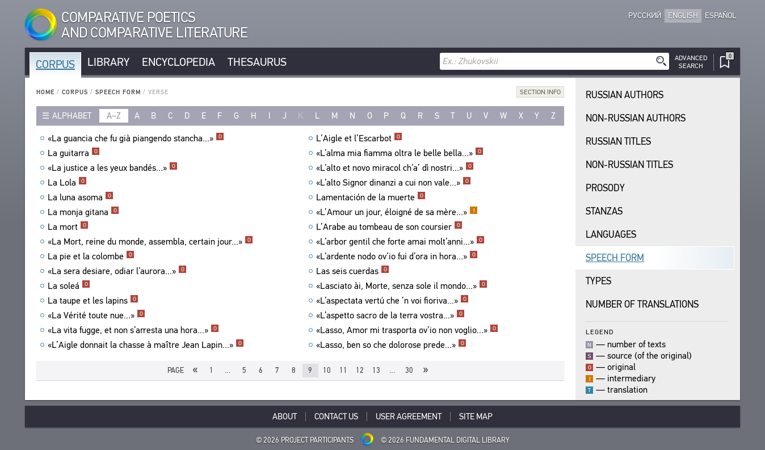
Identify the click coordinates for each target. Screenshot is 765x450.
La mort (68, 227)
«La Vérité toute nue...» (96, 315)
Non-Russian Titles (629, 165)
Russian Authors (624, 95)
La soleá (69, 286)
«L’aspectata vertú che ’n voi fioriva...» (392, 301)
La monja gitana (83, 212)
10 (327, 370)
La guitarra (74, 153)
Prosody (605, 188)
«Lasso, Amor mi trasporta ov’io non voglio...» (407, 330)
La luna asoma (81, 197)
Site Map (476, 416)
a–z (114, 116)
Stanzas (604, 211)
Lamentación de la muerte (371, 197)
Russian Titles (618, 142)
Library (108, 62)
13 (376, 370)
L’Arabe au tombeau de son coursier (389, 227)
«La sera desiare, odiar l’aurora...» (117, 271)
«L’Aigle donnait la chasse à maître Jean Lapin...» (146, 345)
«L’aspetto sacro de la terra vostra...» (390, 315)
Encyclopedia (178, 62)
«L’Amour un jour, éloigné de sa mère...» (397, 212)
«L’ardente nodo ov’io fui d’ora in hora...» (397, 256)
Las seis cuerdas (352, 271)
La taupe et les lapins (93, 301)
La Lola (67, 183)
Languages (611, 235)
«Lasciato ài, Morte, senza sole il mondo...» (401, 286)
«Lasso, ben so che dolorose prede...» (391, 345)
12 (360, 370)
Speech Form (118, 92)
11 (343, 370)
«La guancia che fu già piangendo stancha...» (136, 138)
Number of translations (642, 304)
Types (598, 281)
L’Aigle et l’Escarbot (359, 138)
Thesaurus (257, 62)
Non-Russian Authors (636, 118)
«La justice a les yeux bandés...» (113, 168)
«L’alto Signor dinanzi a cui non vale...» (393, 183)
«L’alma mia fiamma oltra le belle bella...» (400, 153)
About (284, 416)
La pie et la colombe (91, 256)
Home (45, 92)
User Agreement (409, 416)
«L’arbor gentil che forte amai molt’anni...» (400, 242)
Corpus (55, 64)
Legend (599, 331)
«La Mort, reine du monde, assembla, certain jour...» (150, 242)
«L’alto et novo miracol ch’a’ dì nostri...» (395, 168)
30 (409, 370)
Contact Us (336, 416)
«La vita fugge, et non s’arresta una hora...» (133, 330)
